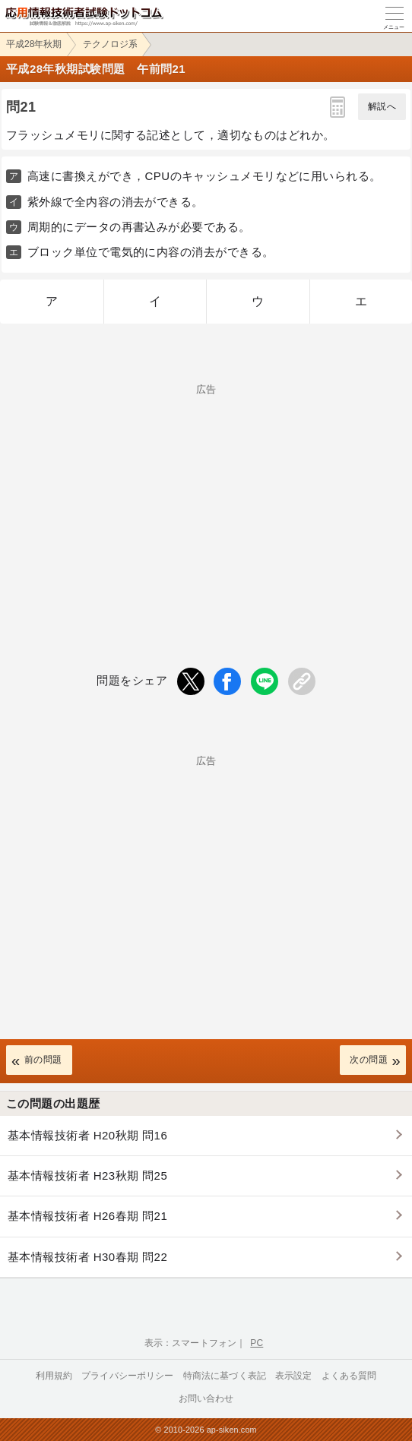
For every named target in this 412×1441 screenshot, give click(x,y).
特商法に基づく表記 (224, 1375)
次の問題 (369, 1059)
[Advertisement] (206, 500)
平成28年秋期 (34, 44)
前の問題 (43, 1059)
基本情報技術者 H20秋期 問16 (87, 1135)
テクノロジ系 (110, 44)
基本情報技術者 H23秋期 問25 (87, 1175)
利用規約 (54, 1375)
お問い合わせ (206, 1398)
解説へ (382, 106)
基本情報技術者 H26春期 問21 (87, 1215)
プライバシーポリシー (127, 1375)
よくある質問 (349, 1375)
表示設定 (293, 1375)
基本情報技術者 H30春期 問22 (87, 1256)
